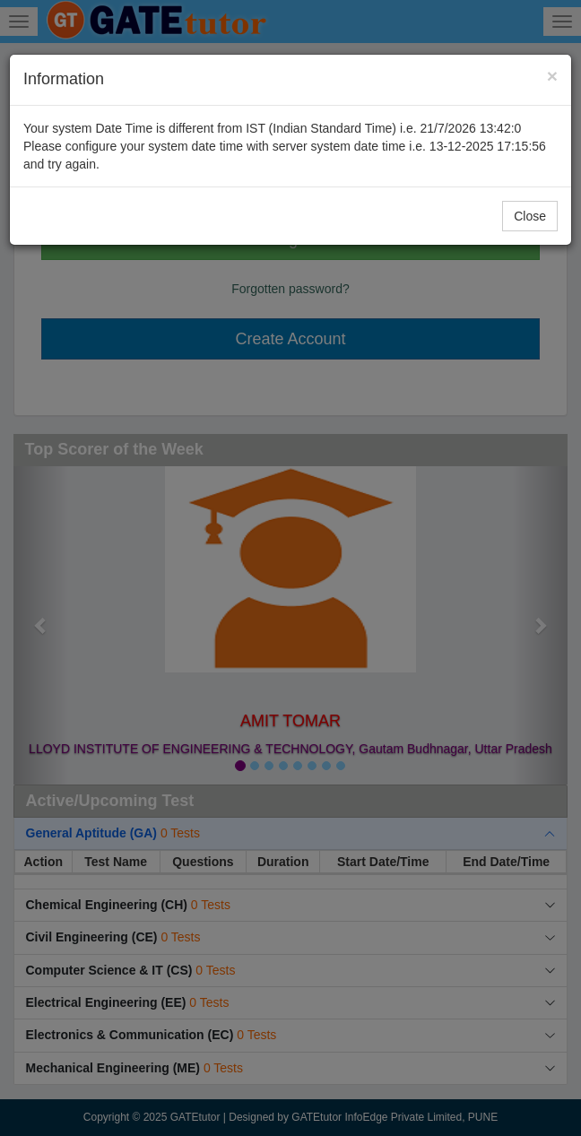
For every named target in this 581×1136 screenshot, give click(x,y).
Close (530, 216)
